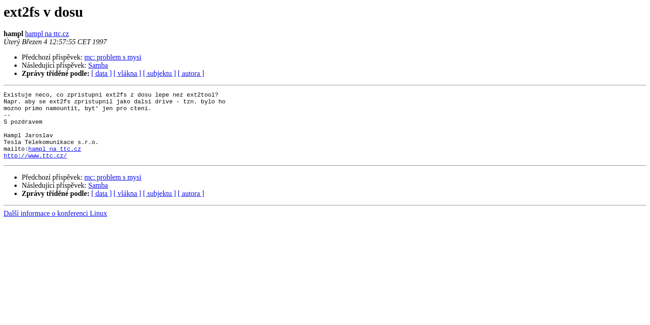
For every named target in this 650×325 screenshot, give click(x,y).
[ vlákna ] (127, 73)
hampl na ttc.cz (47, 33)
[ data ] (101, 73)
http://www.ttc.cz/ (35, 169)
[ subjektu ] (159, 73)
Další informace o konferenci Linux (55, 227)
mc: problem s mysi (113, 57)
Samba (98, 65)
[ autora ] (191, 73)
